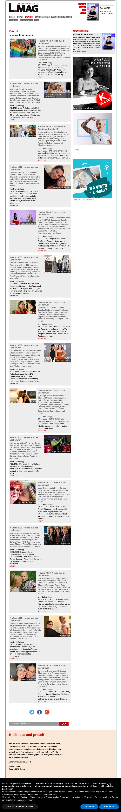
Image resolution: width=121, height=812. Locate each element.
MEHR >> (42, 77)
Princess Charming (61, 17)
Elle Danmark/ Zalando (28, 590)
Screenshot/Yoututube (28, 224)
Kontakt (82, 13)
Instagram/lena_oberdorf (61, 187)
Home (12, 17)
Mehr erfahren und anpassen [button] (20, 806)
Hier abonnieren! (79, 51)
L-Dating (14, 20)
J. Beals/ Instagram (63, 543)
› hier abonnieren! (106, 13)
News (20, 17)
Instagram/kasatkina (29, 56)
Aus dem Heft (42, 17)
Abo (36, 20)
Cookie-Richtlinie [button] (106, 786)
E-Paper (82, 7)
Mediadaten (26, 20)
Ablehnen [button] (89, 806)
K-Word (29, 17)
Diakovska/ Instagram (28, 502)
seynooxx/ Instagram (29, 679)
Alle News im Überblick (20, 724)
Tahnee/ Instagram (63, 635)
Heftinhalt (82, 4)
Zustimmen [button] (109, 806)
